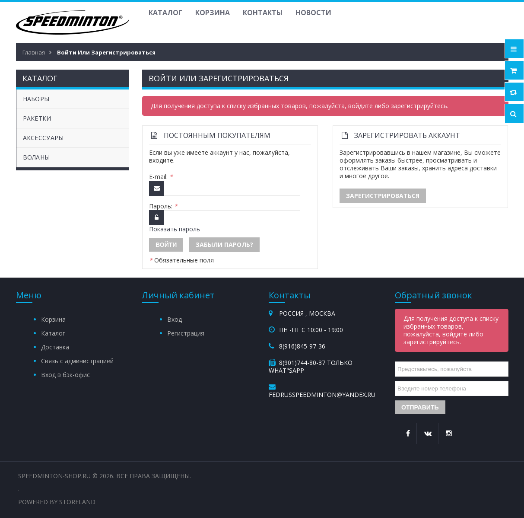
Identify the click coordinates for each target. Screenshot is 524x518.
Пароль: (163, 206)
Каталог (165, 12)
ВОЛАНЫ (36, 157)
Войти (166, 244)
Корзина (212, 12)
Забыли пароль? (224, 244)
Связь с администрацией (77, 361)
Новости (313, 12)
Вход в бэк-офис (65, 375)
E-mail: (161, 177)
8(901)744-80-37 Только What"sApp (311, 366)
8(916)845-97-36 (302, 346)
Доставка (55, 347)
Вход (174, 319)
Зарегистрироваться (382, 196)
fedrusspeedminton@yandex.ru (322, 394)
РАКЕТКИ (37, 118)
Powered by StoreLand (56, 502)
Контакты (263, 12)
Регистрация (185, 333)
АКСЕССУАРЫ (43, 138)
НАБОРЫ (36, 99)
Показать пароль (174, 229)
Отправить (420, 407)
